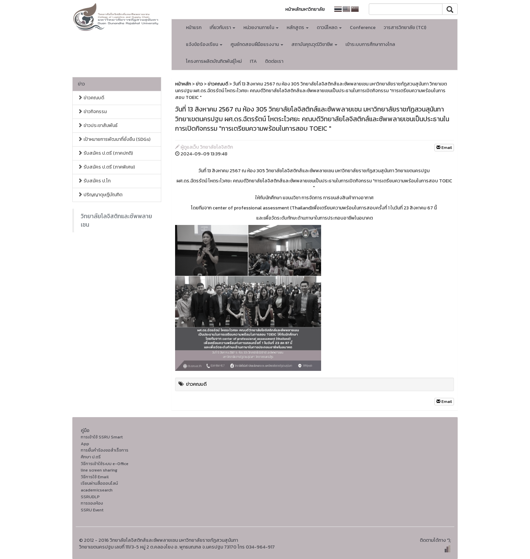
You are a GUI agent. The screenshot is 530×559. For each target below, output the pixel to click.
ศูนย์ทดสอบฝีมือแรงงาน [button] (257, 44)
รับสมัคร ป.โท (94, 180)
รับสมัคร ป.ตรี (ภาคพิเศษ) (106, 167)
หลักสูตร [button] (298, 27)
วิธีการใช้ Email (95, 477)
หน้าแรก (193, 27)
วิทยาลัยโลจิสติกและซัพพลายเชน (116, 220)
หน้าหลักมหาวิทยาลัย (305, 9)
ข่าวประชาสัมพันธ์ (98, 125)
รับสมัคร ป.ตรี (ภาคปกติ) (105, 153)
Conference (363, 27)
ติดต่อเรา (274, 61)
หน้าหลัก (183, 83)
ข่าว (81, 83)
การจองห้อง (92, 503)
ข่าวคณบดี (91, 97)
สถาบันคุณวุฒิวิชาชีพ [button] (314, 44)
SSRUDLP (90, 496)
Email (444, 148)
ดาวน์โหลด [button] (329, 27)
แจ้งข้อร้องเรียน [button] (204, 44)
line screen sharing (99, 470)
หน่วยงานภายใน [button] (261, 27)
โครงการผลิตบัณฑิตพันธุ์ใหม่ (214, 61)
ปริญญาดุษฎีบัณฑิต (100, 194)
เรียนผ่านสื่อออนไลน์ (99, 483)
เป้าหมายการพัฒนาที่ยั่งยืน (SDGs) (114, 139)
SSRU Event (92, 510)
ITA (253, 61)
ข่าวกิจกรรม (92, 111)
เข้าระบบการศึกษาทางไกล (370, 44)
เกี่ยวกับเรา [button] (222, 27)
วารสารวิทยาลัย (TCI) (405, 27)
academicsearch (97, 490)
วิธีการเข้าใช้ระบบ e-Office (104, 463)
